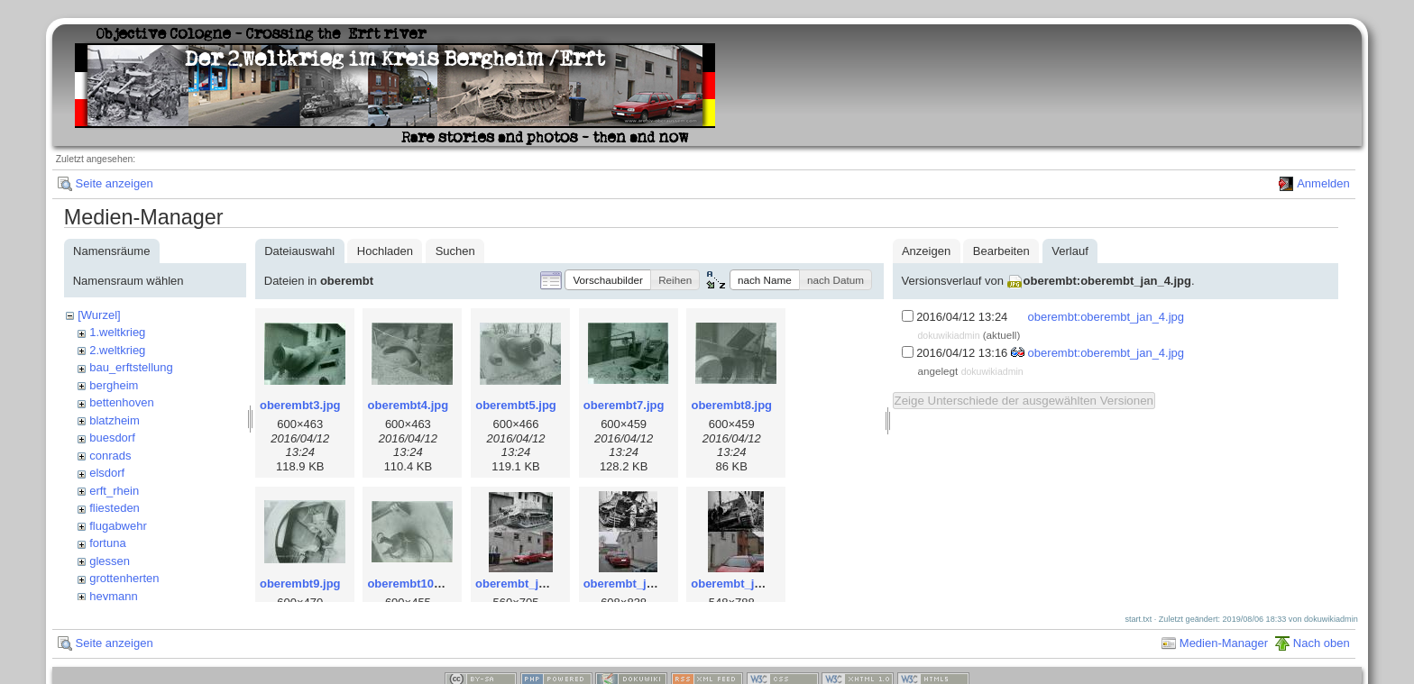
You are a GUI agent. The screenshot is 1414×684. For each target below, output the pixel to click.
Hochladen (385, 251)
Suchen (455, 251)
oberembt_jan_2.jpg (530, 583)
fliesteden (114, 508)
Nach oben (1321, 643)
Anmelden (1323, 183)
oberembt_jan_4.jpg (746, 583)
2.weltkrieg (117, 350)
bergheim (113, 385)
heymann (113, 596)
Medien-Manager (1224, 643)
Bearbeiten (1001, 251)
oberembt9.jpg (300, 583)
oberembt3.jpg (300, 405)
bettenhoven (121, 402)
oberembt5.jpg (515, 405)
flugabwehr (118, 526)
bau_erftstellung (131, 367)
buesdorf (112, 437)
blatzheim (114, 420)
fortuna (107, 543)
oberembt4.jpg (408, 405)
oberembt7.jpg (624, 405)
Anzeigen (926, 251)
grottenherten (124, 578)
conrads (110, 455)
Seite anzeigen (114, 183)
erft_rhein (114, 490)
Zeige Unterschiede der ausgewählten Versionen (1024, 400)
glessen (109, 561)
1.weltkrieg (117, 332)
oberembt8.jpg (731, 405)
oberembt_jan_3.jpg (638, 583)
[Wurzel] (99, 315)
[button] (608, 279)
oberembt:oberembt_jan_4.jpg (1107, 280)
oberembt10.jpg (410, 583)
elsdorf (106, 472)
